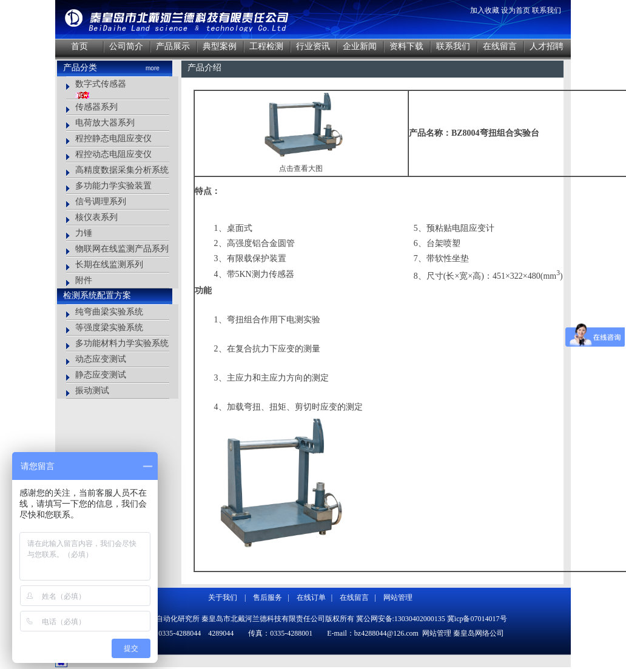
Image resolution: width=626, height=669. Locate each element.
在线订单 (311, 597)
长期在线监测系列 (109, 264)
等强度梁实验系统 (109, 327)
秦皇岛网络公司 (478, 633)
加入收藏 (484, 10)
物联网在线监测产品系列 (122, 248)
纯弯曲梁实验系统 (109, 311)
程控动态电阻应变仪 (113, 154)
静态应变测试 (100, 374)
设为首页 (515, 10)
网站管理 (397, 597)
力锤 (83, 233)
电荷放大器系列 (105, 122)
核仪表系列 (96, 217)
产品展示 (173, 46)
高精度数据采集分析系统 (122, 170)
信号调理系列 (100, 201)
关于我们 (222, 597)
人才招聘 (547, 46)
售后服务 (267, 597)
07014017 (485, 618)
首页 (79, 46)
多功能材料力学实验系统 (122, 343)
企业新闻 (360, 46)
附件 (83, 280)
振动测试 (92, 390)
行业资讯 (313, 46)
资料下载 (406, 46)
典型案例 (220, 46)
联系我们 (546, 10)
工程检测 (266, 46)
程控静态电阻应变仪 (113, 138)
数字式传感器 (100, 83)
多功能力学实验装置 (113, 185)
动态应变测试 (100, 359)
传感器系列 (96, 107)
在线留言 (500, 46)
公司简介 (126, 46)
